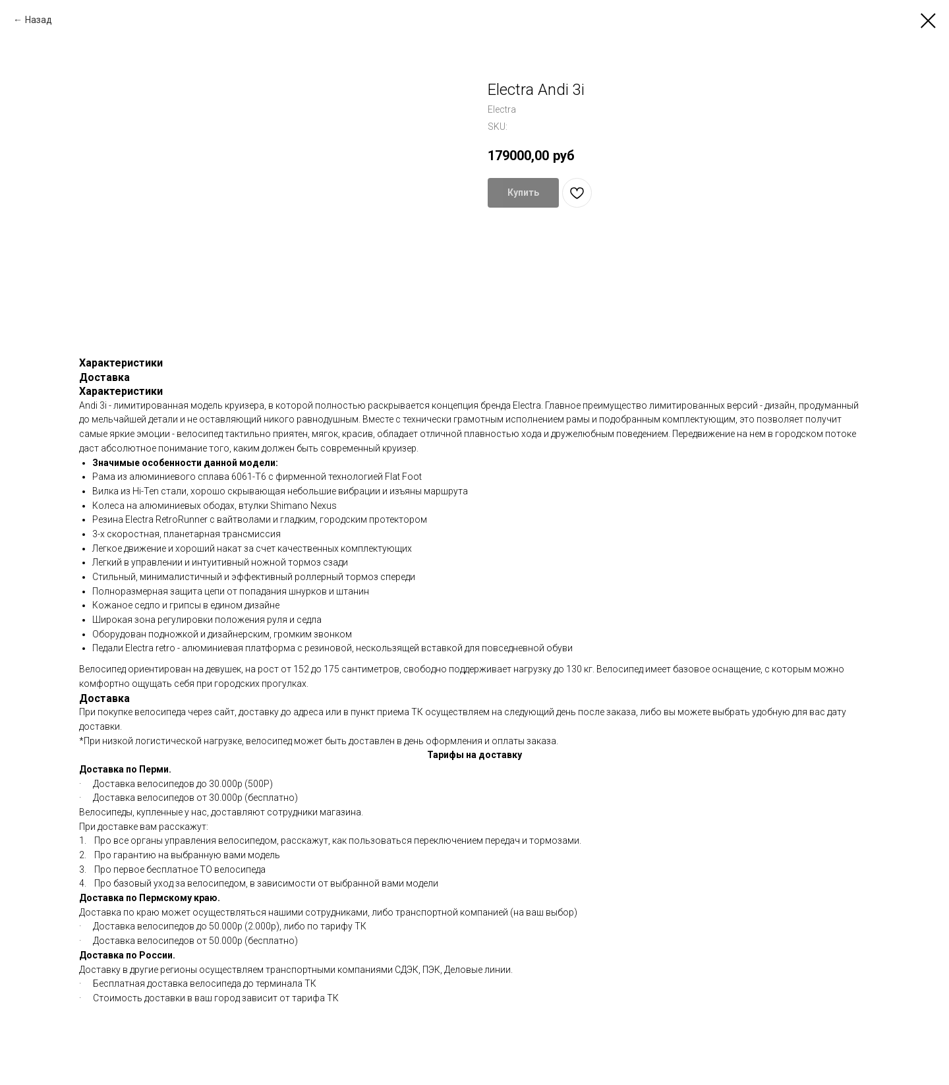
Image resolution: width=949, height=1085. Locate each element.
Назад (38, 20)
